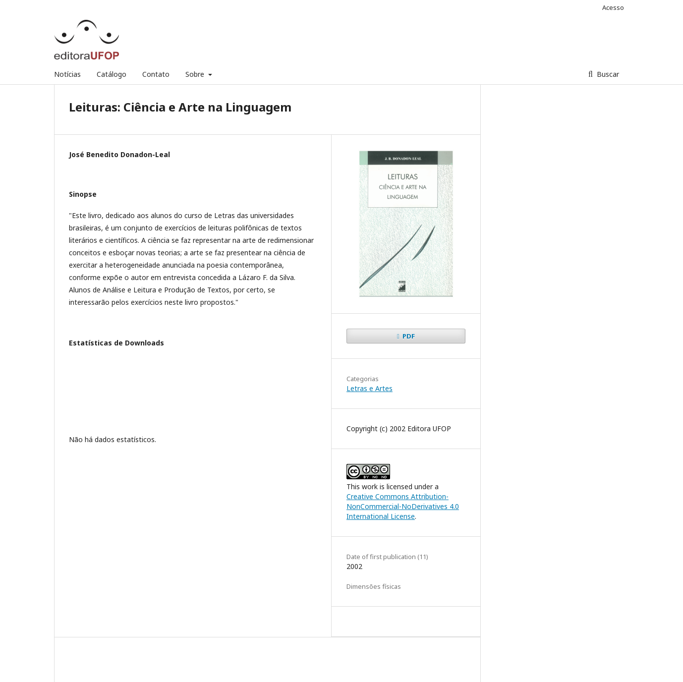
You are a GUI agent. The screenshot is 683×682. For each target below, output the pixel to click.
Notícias (67, 74)
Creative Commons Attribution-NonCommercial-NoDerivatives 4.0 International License (402, 506)
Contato (156, 74)
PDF (408, 336)
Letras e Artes (369, 388)
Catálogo (111, 74)
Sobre (195, 74)
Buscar (607, 74)
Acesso (613, 7)
